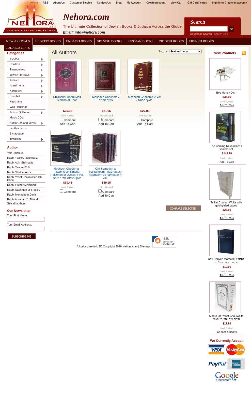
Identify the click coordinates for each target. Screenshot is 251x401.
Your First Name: (17, 215)
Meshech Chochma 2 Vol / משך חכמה (144, 98)
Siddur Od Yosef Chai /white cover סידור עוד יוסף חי (226, 317)
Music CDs (16, 117)
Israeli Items (25, 86)
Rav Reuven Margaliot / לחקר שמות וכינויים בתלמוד (226, 260)
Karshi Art (25, 91)
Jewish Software (25, 112)
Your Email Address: (19, 224)
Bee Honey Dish (226, 92)
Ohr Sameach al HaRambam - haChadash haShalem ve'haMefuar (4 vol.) (105, 173)
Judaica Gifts (18, 48)
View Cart (176, 2)
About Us (59, 2)
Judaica (25, 80)
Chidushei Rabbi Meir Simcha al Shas (67, 98)
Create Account (155, 2)
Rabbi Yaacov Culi (18, 167)
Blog (119, 2)
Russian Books (140, 41)
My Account (134, 2)
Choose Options (227, 331)
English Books (79, 41)
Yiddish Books (171, 41)
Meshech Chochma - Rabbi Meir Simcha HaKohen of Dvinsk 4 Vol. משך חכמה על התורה (67, 173)
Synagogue (17, 133)
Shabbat (25, 96)
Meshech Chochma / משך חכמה (105, 98)
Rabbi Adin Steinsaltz (20, 162)
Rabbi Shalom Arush (19, 172)
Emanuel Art (25, 70)
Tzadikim (25, 139)
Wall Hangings (18, 106)
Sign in (216, 2)
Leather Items (18, 128)
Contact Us (104, 2)
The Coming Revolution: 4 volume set (226, 147)
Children (25, 64)
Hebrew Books (48, 41)
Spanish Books (109, 41)
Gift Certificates (197, 2)
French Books (201, 41)
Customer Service (81, 2)
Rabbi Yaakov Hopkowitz (22, 157)
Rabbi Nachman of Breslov (23, 189)
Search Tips (221, 34)
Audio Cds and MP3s (25, 123)
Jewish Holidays (25, 75)
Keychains (16, 101)
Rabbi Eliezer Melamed (21, 184)
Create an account (236, 2)
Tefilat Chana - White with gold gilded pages (226, 204)
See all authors (16, 203)
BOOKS (25, 59)
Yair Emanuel (15, 152)
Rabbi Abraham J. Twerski (23, 199)
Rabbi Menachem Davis (21, 194)
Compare (70, 120)
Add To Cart (67, 123)
